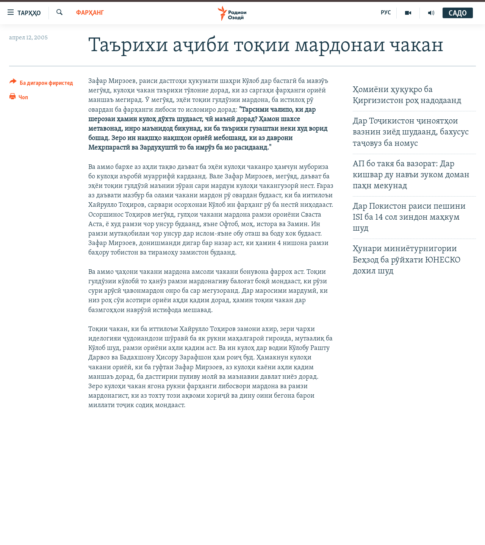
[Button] (41, 84)
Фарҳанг (90, 13)
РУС (386, 13)
